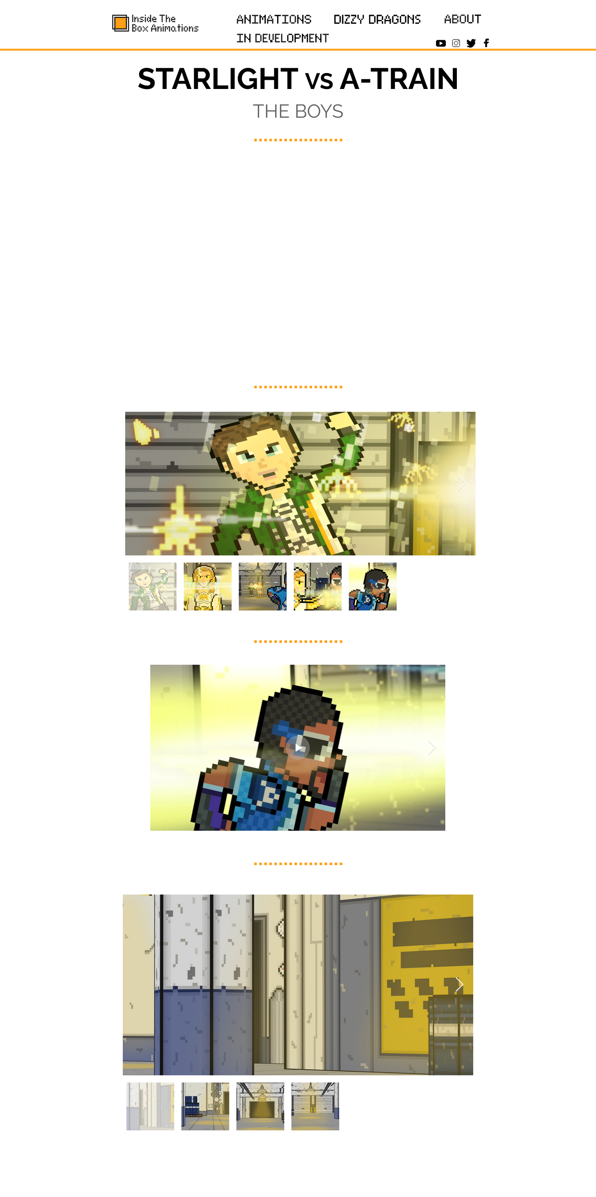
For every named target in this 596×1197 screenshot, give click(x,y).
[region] (274, 21)
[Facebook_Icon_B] (486, 43)
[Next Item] (461, 484)
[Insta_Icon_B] (456, 43)
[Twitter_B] (471, 43)
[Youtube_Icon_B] (441, 43)
